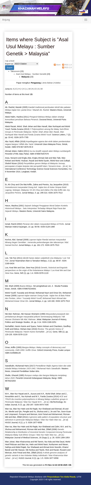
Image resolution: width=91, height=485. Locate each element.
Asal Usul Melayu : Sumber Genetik (31, 74)
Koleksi (57, 83)
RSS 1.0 (68, 65)
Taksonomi (15, 71)
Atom (58, 65)
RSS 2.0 (68, 67)
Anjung (6, 19)
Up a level (10, 61)
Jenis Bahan (47, 83)
